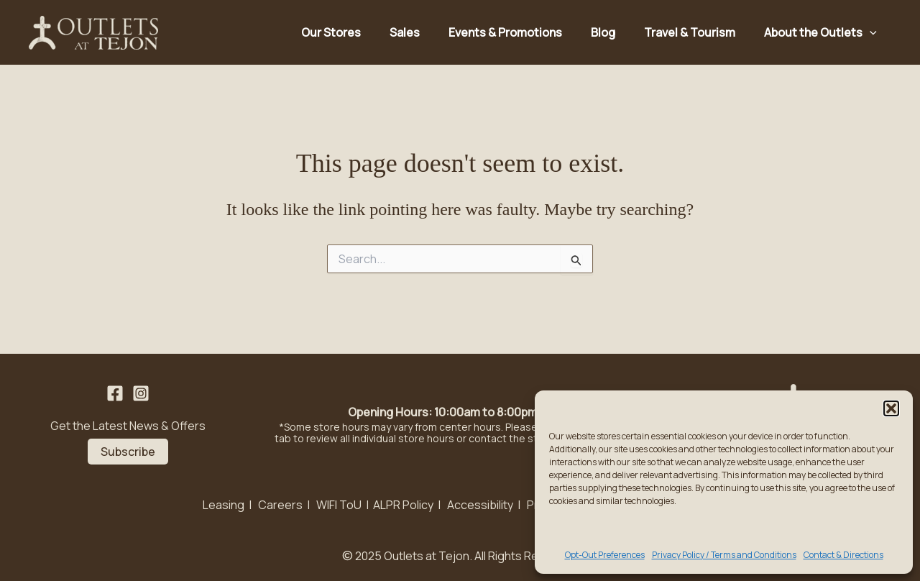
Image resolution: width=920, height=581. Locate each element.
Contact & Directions (843, 555)
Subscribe (128, 451)
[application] (869, 32)
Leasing (223, 505)
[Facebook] (115, 393)
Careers (280, 505)
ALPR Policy (403, 505)
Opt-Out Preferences (605, 555)
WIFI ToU (339, 505)
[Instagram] (141, 393)
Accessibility (480, 505)
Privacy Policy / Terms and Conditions (724, 555)
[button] (891, 408)
